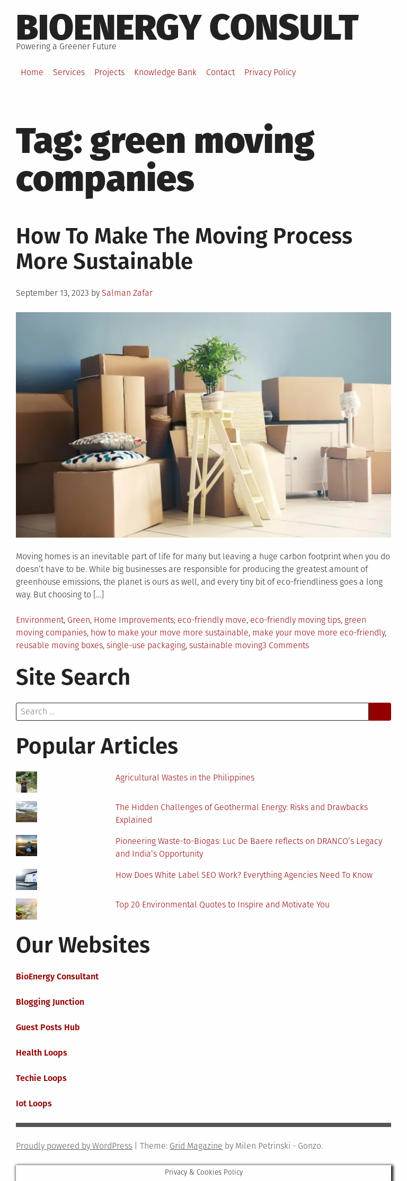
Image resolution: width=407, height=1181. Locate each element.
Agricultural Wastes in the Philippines (185, 778)
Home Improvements (134, 620)
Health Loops (41, 1053)
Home (32, 72)
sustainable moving (225, 645)
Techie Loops (41, 1078)
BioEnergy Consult (187, 27)
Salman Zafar (127, 293)
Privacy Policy (270, 72)
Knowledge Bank (165, 72)
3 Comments (285, 645)
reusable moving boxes (59, 645)
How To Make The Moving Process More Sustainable (184, 249)
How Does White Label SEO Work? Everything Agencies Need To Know (244, 875)
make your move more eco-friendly (318, 633)
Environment (40, 620)
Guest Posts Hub (48, 1027)
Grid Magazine (196, 1146)
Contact (220, 72)
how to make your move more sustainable (170, 633)
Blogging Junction (50, 1002)
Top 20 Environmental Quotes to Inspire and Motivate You (223, 905)
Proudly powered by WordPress (74, 1146)
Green (78, 620)
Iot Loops (34, 1103)
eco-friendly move (212, 620)
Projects (109, 72)
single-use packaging (146, 645)
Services (69, 72)
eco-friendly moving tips (295, 620)
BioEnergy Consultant (57, 976)
